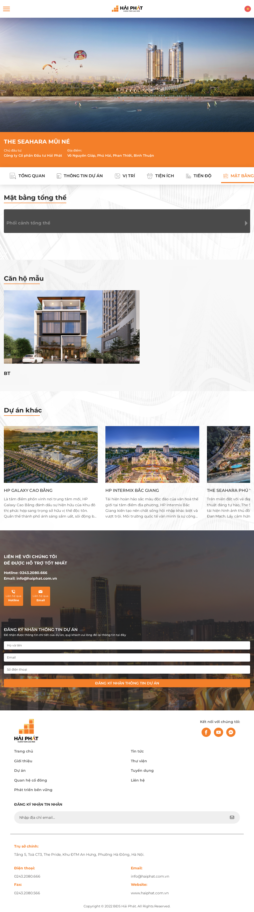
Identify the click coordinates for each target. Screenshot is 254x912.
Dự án (20, 770)
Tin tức (137, 751)
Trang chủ (23, 751)
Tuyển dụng (142, 770)
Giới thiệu (23, 761)
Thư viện (139, 761)
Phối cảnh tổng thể (28, 223)
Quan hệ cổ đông (30, 780)
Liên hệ (138, 780)
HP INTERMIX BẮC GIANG (132, 490)
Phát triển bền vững (33, 789)
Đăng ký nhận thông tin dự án (127, 683)
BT (7, 373)
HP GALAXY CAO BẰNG (28, 490)
